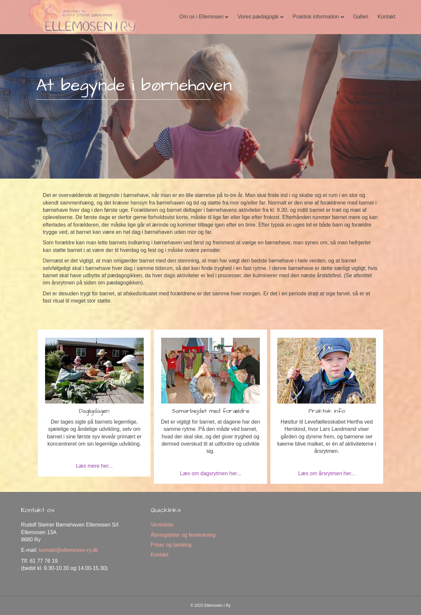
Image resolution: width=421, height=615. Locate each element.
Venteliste (162, 525)
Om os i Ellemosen (201, 16)
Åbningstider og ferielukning (183, 535)
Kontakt (386, 16)
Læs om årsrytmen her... (326, 473)
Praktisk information (316, 16)
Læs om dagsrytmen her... (210, 473)
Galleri (360, 16)
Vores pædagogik (258, 16)
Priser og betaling (171, 545)
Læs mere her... (94, 466)
